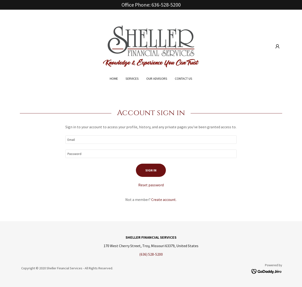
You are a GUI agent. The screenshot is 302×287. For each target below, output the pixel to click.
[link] (151, 46)
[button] (277, 46)
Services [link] (132, 78)
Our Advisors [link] (156, 78)
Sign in (150, 170)
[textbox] (150, 139)
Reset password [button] (151, 185)
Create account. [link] (163, 199)
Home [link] (114, 78)
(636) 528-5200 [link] (151, 254)
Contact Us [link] (183, 78)
